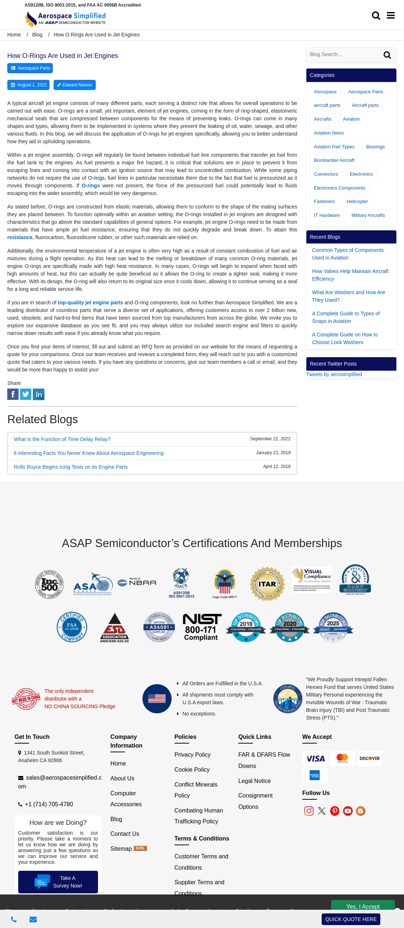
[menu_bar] (392, 15)
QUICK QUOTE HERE (351, 919)
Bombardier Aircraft (334, 160)
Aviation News (329, 133)
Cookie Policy (192, 770)
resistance (19, 237)
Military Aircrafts (368, 215)
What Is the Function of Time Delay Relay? (62, 439)
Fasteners (324, 201)
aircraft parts (327, 105)
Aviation (351, 119)
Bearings (375, 146)
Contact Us (124, 834)
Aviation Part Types (334, 146)
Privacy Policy (192, 755)
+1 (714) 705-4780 (49, 804)
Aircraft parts (365, 105)
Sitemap (121, 849)
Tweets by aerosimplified (334, 374)
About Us (122, 778)
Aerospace (325, 91)
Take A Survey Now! (57, 882)
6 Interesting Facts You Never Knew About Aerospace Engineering (89, 453)
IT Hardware (327, 215)
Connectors (326, 174)
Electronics (361, 174)
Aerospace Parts (34, 68)
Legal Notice (254, 781)
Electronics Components (339, 188)
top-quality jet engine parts (90, 302)
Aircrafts (323, 119)
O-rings (91, 185)
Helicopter (357, 201)
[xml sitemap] (140, 849)
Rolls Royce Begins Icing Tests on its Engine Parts (71, 467)
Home (14, 35)
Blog (37, 35)
